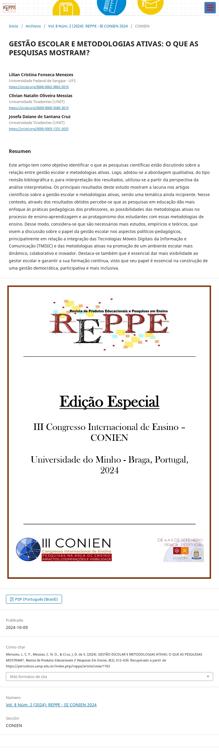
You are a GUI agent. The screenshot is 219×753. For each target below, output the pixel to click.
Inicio (13, 26)
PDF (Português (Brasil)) (36, 599)
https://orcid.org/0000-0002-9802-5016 (39, 87)
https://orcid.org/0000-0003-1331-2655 (39, 129)
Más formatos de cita (28, 676)
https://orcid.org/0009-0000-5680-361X (39, 108)
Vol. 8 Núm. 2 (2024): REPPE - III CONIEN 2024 (88, 26)
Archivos (33, 26)
